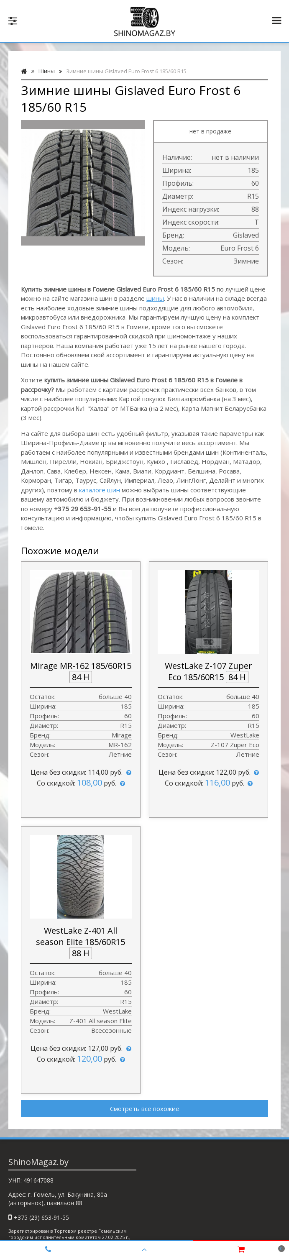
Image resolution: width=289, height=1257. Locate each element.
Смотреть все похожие (144, 1108)
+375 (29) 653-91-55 (41, 1217)
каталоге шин (99, 490)
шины (155, 298)
